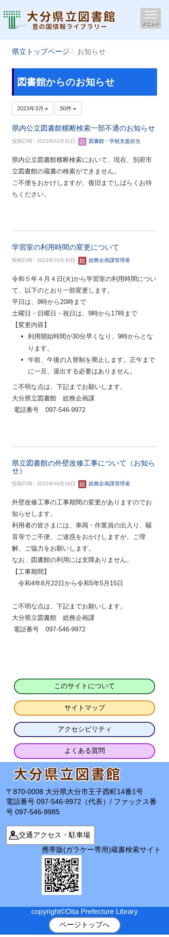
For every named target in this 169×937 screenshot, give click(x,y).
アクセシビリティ (85, 729)
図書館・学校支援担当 (109, 141)
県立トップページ (40, 52)
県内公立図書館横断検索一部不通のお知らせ (83, 128)
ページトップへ (85, 925)
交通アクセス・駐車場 (54, 835)
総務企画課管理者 (104, 260)
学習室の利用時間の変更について (65, 247)
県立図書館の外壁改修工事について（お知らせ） (83, 467)
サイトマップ (84, 708)
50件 (68, 108)
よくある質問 (84, 750)
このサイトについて (84, 686)
